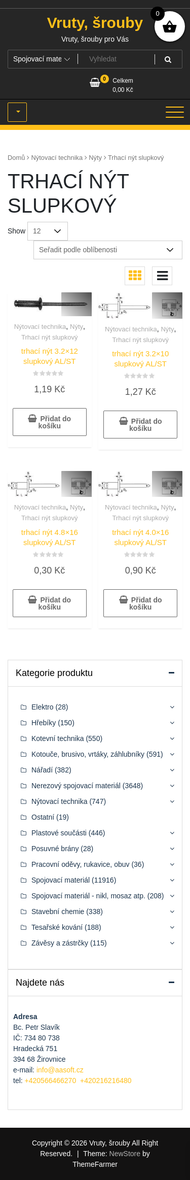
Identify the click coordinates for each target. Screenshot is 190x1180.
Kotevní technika (57, 738)
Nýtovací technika (57, 157)
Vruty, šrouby (95, 22)
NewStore (124, 1154)
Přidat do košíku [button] (55, 422)
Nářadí (42, 770)
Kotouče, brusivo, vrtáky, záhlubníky (87, 754)
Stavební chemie (57, 911)
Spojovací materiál (60, 880)
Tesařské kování (57, 927)
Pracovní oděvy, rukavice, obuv (80, 864)
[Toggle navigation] (175, 112)
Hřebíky (43, 723)
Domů (16, 157)
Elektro (42, 707)
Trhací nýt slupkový (49, 337)
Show (16, 231)
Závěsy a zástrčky (59, 943)
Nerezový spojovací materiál (76, 786)
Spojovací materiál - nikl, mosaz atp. (88, 896)
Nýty (95, 157)
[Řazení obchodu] (107, 250)
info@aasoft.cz (60, 1070)
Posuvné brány (55, 849)
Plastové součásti (59, 833)
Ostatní (42, 817)
